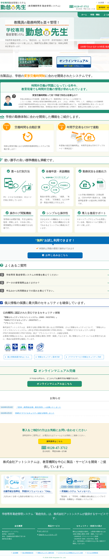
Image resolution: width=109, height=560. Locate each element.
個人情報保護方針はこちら (18, 357)
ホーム (84, 15)
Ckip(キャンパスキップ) (48, 535)
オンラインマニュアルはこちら (54, 383)
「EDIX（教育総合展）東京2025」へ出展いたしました (38, 407)
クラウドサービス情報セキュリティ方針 (84, 357)
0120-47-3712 (81, 6)
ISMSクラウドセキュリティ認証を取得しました (34, 413)
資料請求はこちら (54, 441)
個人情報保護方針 (27, 553)
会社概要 (101, 2)
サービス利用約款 (92, 553)
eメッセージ (43, 531)
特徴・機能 (95, 15)
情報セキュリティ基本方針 (49, 357)
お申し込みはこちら (56, 255)
